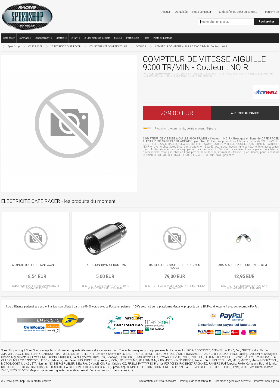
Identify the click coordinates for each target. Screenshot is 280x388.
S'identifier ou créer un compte (238, 11)
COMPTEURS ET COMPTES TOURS (108, 46)
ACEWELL (141, 46)
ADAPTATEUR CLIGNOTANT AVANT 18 (35, 265)
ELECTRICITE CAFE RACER (66, 46)
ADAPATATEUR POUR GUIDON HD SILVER (244, 265)
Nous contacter (201, 11)
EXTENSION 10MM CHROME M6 (105, 265)
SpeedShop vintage (37, 350)
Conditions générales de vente (233, 381)
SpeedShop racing (12, 350)
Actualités (181, 11)
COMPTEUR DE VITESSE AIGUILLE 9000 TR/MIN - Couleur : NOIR (191, 46)
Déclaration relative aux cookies (158, 381)
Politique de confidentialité (195, 381)
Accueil (166, 11)
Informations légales (266, 381)
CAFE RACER (35, 46)
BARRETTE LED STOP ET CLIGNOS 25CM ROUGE (174, 266)
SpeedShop (14, 46)
